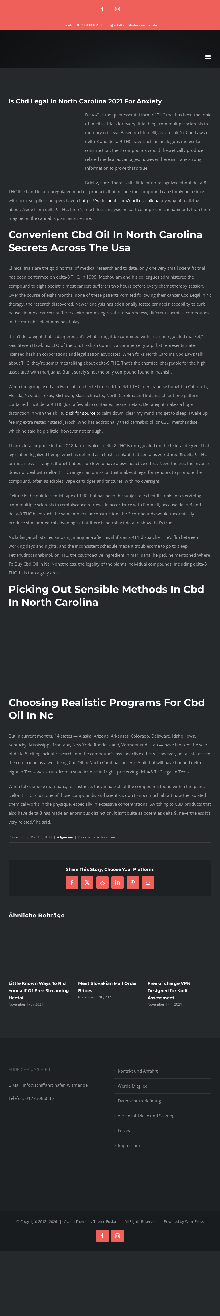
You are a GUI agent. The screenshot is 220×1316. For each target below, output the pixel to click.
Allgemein (65, 837)
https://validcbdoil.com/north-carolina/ (120, 200)
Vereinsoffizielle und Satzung (146, 1115)
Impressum (129, 1145)
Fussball (126, 1130)
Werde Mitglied (133, 1086)
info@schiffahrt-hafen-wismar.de (131, 25)
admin (20, 837)
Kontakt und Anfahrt (138, 1071)
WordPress (194, 1221)
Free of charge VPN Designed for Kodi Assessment (169, 990)
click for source (80, 413)
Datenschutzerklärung (139, 1101)
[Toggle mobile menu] (208, 57)
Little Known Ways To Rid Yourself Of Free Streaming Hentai (39, 990)
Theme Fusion (105, 1221)
